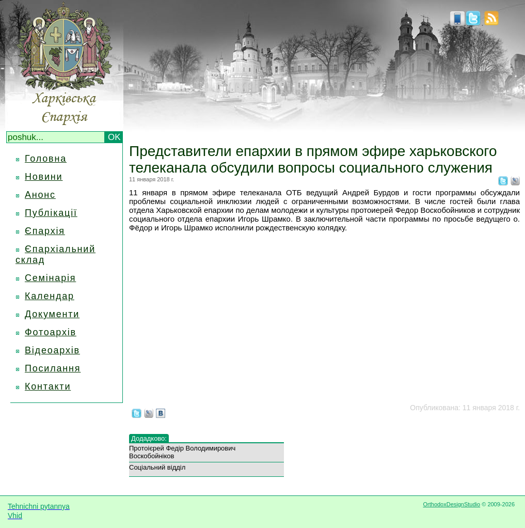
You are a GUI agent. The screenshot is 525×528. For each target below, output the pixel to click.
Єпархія (45, 231)
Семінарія (50, 278)
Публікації (51, 213)
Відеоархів (52, 350)
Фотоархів (50, 332)
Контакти (48, 386)
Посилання (53, 368)
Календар (49, 296)
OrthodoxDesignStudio (451, 504)
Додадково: (149, 438)
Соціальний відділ (157, 467)
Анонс (40, 195)
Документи (52, 314)
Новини (43, 177)
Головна (46, 158)
